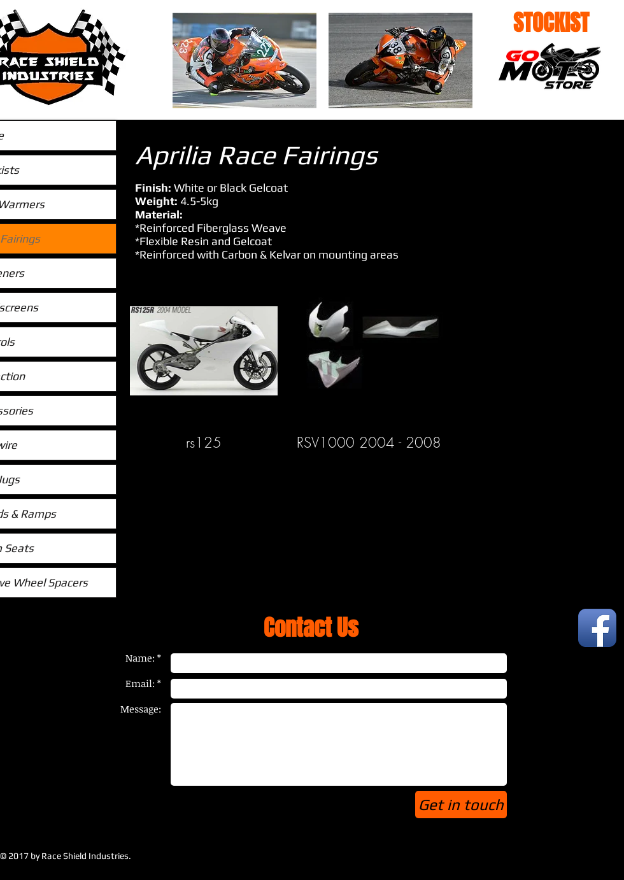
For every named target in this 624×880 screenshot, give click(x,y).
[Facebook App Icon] (597, 628)
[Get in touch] (461, 804)
